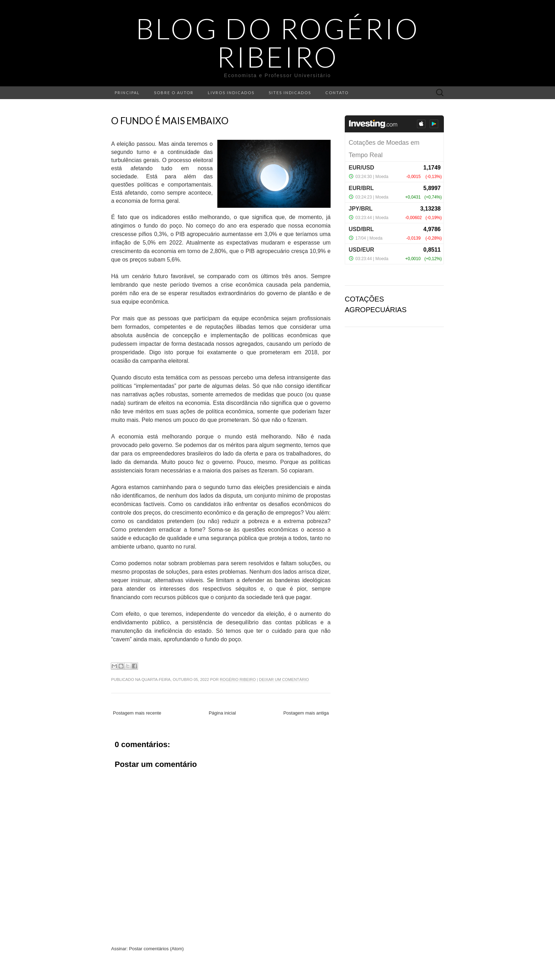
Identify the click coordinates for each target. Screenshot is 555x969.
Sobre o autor (174, 92)
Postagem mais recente (137, 713)
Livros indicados (231, 92)
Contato (337, 92)
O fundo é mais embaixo (170, 120)
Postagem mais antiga (306, 713)
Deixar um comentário (284, 679)
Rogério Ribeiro (238, 679)
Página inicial (222, 713)
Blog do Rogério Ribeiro (277, 42)
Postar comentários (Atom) (156, 948)
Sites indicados (290, 92)
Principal (127, 92)
